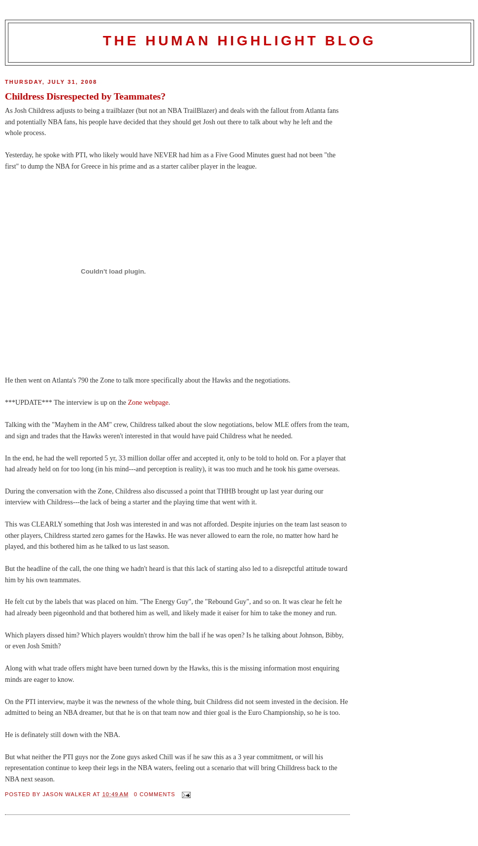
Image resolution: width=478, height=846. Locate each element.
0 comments (154, 794)
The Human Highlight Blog (239, 40)
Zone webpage (148, 402)
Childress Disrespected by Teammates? (85, 96)
